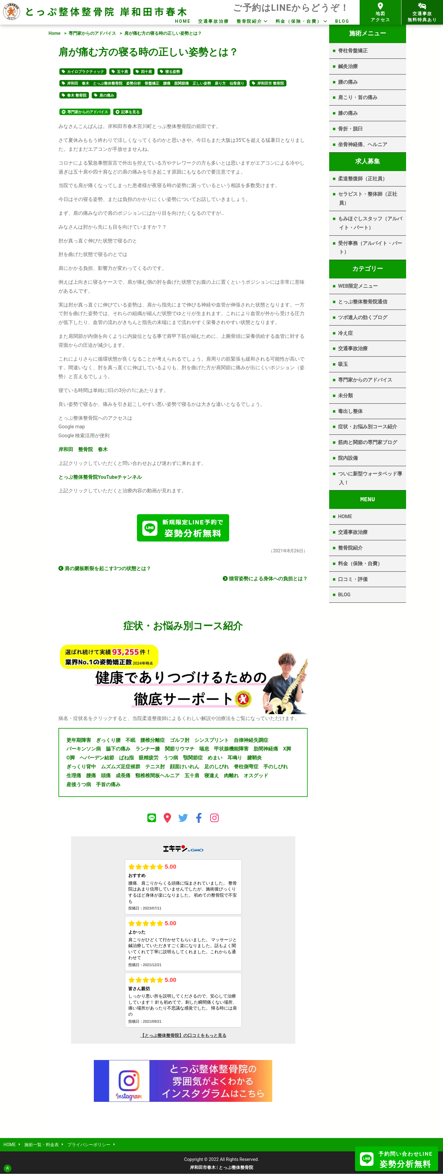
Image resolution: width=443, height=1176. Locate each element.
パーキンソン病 (83, 751)
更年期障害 (78, 742)
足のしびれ (216, 768)
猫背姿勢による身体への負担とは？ (265, 580)
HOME (183, 21)
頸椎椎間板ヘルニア (157, 777)
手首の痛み (108, 786)
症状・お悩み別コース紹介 (367, 427)
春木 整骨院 (76, 95)
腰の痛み (348, 82)
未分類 (345, 395)
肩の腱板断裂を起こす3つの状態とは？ (104, 570)
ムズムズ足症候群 (120, 768)
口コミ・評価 (353, 579)
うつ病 (170, 759)
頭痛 (106, 777)
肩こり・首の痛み (357, 97)
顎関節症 (193, 759)
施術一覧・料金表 (42, 1146)
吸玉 (343, 364)
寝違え (211, 777)
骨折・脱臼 (350, 129)
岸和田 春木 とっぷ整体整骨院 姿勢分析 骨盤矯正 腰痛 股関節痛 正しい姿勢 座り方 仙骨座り (155, 83)
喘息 (204, 751)
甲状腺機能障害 (231, 751)
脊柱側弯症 (246, 768)
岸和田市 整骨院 (270, 83)
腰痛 (91, 777)
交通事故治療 (213, 21)
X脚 (287, 751)
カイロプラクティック (85, 72)
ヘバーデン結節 (97, 759)
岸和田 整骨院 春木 (83, 449)
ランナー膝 (147, 751)
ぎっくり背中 (81, 768)
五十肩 (122, 72)
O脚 (70, 759)
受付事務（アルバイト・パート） (370, 247)
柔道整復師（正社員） (362, 179)
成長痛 (123, 777)
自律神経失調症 (251, 742)
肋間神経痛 (265, 751)
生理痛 (73, 777)
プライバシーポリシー (89, 1146)
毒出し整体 (350, 411)
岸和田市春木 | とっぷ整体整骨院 (221, 1169)
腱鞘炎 (254, 759)
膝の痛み (348, 113)
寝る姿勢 (172, 72)
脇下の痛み (118, 751)
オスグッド (256, 777)
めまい (215, 759)
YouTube (100, 477)
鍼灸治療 (348, 66)
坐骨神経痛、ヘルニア (362, 144)
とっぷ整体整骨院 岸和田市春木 (107, 11)
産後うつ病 (78, 786)
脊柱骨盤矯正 (353, 51)
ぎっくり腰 (108, 742)
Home (55, 33)
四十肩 (146, 72)
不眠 (130, 742)
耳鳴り (234, 759)
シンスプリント (211, 742)
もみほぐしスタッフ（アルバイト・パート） (370, 223)
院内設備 (348, 458)
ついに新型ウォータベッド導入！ (370, 478)
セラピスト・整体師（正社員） (367, 198)
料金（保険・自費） (299, 21)
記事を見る (130, 112)
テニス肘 (155, 768)
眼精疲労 (148, 759)
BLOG (342, 21)
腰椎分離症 (152, 742)
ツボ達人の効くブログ (362, 317)
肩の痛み (106, 95)
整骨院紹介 (249, 21)
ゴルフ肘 (180, 742)
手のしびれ (275, 768)
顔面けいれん (184, 768)
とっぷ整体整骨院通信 (362, 302)
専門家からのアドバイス (92, 33)
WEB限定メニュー (358, 286)
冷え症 (345, 333)
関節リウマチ (179, 751)
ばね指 (126, 759)
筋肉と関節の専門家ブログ (367, 442)
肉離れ (231, 777)
